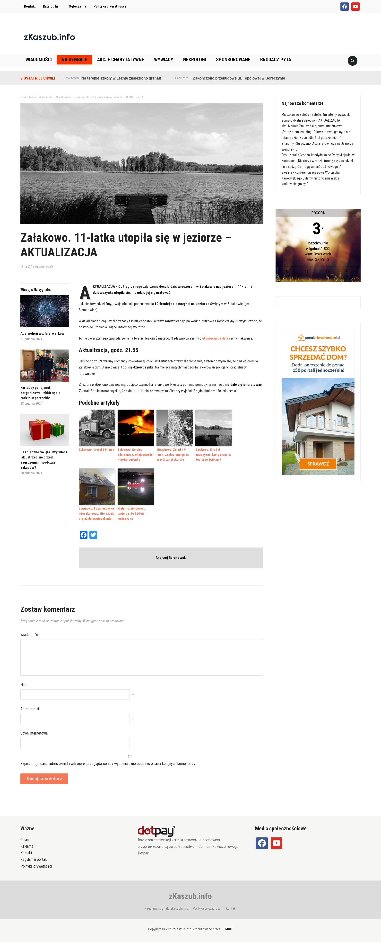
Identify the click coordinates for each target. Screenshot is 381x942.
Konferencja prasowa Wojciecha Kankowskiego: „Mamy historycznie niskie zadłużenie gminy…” (311, 178)
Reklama (26, 846)
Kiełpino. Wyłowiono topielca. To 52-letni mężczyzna (132, 513)
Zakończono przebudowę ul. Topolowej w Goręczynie (239, 78)
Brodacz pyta (275, 60)
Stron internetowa (34, 733)
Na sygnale (74, 60)
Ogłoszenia (77, 6)
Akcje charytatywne (120, 60)
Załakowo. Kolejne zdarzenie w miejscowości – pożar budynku (136, 455)
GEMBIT (227, 929)
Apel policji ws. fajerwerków (42, 333)
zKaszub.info (190, 896)
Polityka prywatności (110, 6)
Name (24, 684)
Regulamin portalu (33, 859)
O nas (24, 839)
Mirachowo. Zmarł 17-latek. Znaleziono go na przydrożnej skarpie (172, 455)
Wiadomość (29, 634)
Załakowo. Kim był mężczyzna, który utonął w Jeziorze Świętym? (213, 455)
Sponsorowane (233, 60)
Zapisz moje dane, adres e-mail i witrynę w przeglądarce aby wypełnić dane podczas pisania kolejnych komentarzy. (108, 763)
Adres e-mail (30, 709)
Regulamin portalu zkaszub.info (166, 908)
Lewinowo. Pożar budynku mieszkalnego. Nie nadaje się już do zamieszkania (96, 513)
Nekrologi (194, 60)
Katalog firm (52, 6)
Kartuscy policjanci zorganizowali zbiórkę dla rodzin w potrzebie (40, 393)
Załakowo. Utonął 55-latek (96, 449)
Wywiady (163, 60)
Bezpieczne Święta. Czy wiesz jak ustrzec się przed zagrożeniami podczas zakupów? (44, 460)
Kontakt (30, 6)
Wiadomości (39, 60)
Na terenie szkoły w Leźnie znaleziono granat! (121, 78)
